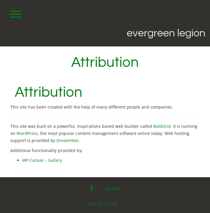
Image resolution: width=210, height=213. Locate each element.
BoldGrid (162, 126)
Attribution (48, 92)
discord (113, 188)
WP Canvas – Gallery (42, 160)
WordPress (27, 133)
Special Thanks (103, 203)
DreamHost (67, 140)
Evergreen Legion (166, 33)
